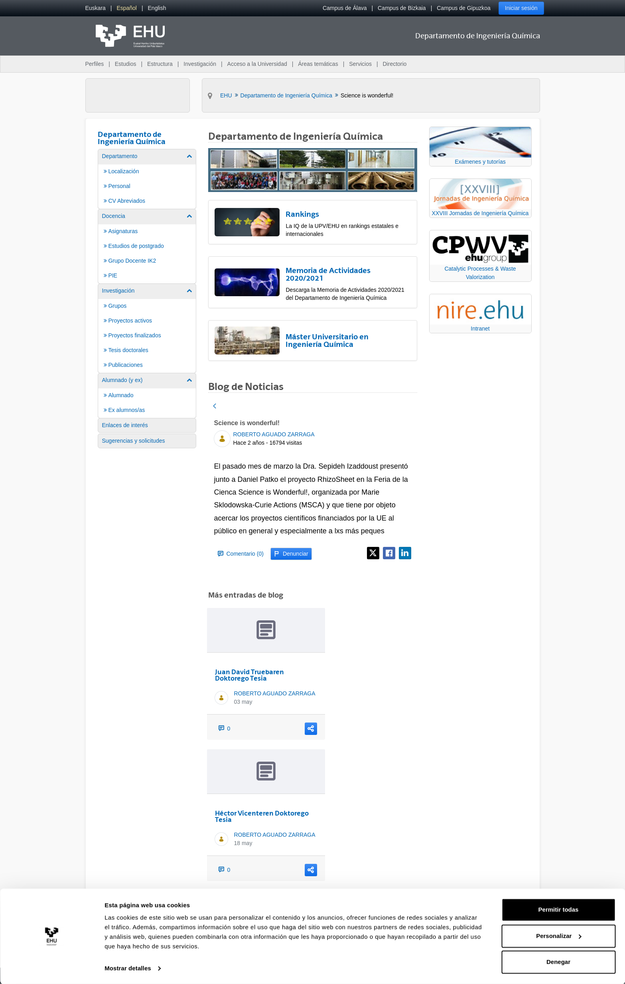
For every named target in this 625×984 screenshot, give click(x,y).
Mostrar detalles (127, 968)
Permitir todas (558, 909)
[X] (373, 553)
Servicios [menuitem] (360, 64)
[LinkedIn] (405, 553)
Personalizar (558, 935)
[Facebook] (389, 553)
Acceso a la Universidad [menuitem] (257, 64)
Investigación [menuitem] (199, 64)
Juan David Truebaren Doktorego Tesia (249, 675)
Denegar (558, 961)
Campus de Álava (345, 8)
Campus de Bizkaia (402, 8)
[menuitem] (95, 8)
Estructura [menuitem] (160, 64)
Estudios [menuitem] (125, 64)
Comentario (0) (241, 553)
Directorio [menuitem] (395, 64)
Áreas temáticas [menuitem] (318, 64)
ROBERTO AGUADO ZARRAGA (274, 434)
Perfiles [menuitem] (94, 64)
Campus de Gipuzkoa (464, 8)
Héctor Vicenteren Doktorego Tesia (262, 816)
